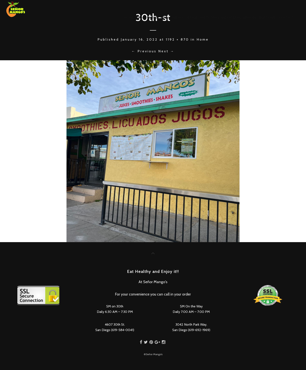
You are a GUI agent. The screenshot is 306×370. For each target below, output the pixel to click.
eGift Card (267, 17)
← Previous (144, 51)
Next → (166, 51)
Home (128, 17)
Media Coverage (184, 17)
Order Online (146, 17)
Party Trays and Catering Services (228, 17)
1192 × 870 (177, 39)
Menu (165, 17)
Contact (286, 17)
